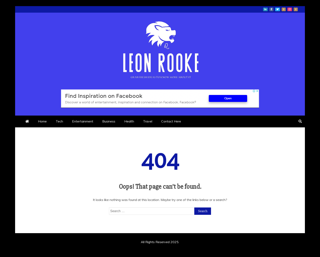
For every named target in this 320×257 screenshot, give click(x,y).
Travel (147, 121)
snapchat (296, 9)
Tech (59, 121)
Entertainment (82, 121)
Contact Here (171, 121)
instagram (289, 9)
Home (42, 121)
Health (129, 121)
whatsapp (284, 9)
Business (108, 121)
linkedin (265, 9)
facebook (271, 9)
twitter (277, 9)
